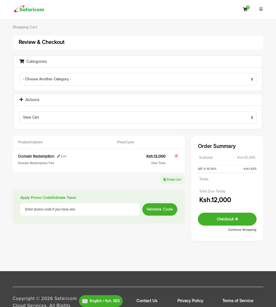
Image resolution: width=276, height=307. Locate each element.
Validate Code (160, 209)
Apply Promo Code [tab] (35, 197)
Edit (62, 156)
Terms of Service (237, 300)
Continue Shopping (242, 230)
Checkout (227, 219)
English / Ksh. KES (101, 301)
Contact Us (146, 300)
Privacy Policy (190, 300)
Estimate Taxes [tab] (63, 197)
